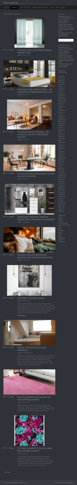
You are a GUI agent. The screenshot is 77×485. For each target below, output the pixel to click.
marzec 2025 (61, 90)
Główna (7, 7)
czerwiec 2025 (61, 84)
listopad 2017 (61, 211)
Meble (52, 7)
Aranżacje (15, 7)
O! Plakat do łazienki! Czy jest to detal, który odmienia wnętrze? (35, 449)
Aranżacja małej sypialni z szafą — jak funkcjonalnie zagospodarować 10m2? (35, 90)
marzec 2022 (61, 147)
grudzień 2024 (61, 95)
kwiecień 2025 (61, 88)
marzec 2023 (61, 131)
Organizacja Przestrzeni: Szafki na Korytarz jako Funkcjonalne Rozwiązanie (35, 218)
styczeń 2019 (61, 190)
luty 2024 (60, 114)
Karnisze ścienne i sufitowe (40, 7)
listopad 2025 (61, 80)
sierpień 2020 (61, 179)
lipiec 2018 (60, 200)
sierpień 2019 (61, 187)
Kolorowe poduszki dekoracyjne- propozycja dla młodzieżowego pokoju (35, 256)
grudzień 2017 (61, 209)
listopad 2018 (61, 194)
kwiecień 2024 (61, 110)
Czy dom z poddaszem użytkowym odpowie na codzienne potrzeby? (63, 21)
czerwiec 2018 (61, 202)
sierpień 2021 (61, 161)
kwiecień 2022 (61, 146)
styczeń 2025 (61, 93)
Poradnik (60, 232)
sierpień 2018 (61, 198)
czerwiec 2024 (61, 106)
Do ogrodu (60, 221)
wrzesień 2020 (61, 177)
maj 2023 (60, 127)
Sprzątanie (60, 239)
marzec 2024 (61, 112)
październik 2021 (62, 157)
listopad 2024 (61, 97)
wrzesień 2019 (61, 185)
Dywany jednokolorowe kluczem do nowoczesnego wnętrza (33, 398)
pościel (59, 234)
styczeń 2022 (61, 151)
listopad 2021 (61, 155)
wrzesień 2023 (61, 121)
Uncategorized (61, 241)
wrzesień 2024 (61, 101)
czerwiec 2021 (61, 164)
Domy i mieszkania (25, 7)
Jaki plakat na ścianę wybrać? (31, 298)
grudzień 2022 (61, 134)
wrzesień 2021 (61, 159)
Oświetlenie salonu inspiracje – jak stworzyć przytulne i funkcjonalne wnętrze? (33, 134)
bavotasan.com (70, 482)
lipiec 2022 (60, 140)
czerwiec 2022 (61, 142)
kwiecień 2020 (61, 181)
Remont (60, 236)
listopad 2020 (61, 174)
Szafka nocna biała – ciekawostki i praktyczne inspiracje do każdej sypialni (65, 29)
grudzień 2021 (61, 153)
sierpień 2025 (61, 82)
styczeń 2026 (61, 78)
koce (59, 226)
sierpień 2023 (61, 123)
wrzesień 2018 (61, 196)
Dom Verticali (10, 2)
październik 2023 (62, 119)
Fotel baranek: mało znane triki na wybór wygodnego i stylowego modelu (65, 34)
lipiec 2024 (60, 104)
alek (20, 55)
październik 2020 (62, 175)
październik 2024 (62, 99)
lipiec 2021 (60, 162)
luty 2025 (60, 91)
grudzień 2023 (61, 116)
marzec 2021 (61, 170)
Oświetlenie (61, 230)
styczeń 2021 (61, 172)
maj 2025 (60, 86)
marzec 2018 (61, 205)
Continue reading (21, 315)
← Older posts (6, 472)
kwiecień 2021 (61, 168)
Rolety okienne (60, 7)
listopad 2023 (61, 118)
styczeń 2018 (61, 207)
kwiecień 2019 (61, 188)
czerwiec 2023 (61, 125)
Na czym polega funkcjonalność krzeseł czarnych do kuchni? (35, 174)
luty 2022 (60, 149)
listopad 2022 (61, 136)
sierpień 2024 (61, 103)
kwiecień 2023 (61, 129)
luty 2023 (60, 133)
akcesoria (60, 217)
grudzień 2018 (61, 192)
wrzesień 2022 (61, 138)
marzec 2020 (61, 183)
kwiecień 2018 (61, 203)
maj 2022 (60, 144)
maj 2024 (60, 108)
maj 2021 (60, 166)
